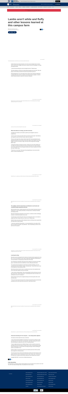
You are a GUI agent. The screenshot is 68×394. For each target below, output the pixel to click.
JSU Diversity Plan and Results (41, 388)
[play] (8, 6)
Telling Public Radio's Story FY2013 (42, 374)
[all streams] (58, 6)
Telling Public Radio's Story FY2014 (42, 376)
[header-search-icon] (54, 2)
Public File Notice (39, 386)
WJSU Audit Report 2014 (40, 382)
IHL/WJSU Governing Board (52, 378)
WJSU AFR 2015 (51, 382)
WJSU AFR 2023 (51, 384)
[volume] (11, 6)
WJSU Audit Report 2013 (40, 380)
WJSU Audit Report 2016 (29, 374)
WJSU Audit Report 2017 (29, 386)
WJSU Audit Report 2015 (52, 380)
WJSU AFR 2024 (51, 388)
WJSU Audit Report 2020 (29, 384)
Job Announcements (40, 384)
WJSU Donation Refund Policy (53, 374)
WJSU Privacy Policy (51, 376)
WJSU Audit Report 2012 (40, 378)
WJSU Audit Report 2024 (52, 386)
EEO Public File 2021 (28, 376)
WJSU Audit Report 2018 (29, 378)
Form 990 (27, 388)
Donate (58, 2)
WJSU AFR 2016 (28, 380)
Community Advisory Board (29, 382)
